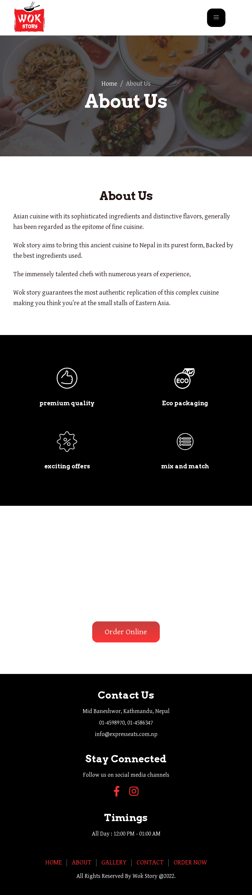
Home (109, 84)
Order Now (190, 862)
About (82, 862)
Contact (150, 862)
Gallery (114, 862)
